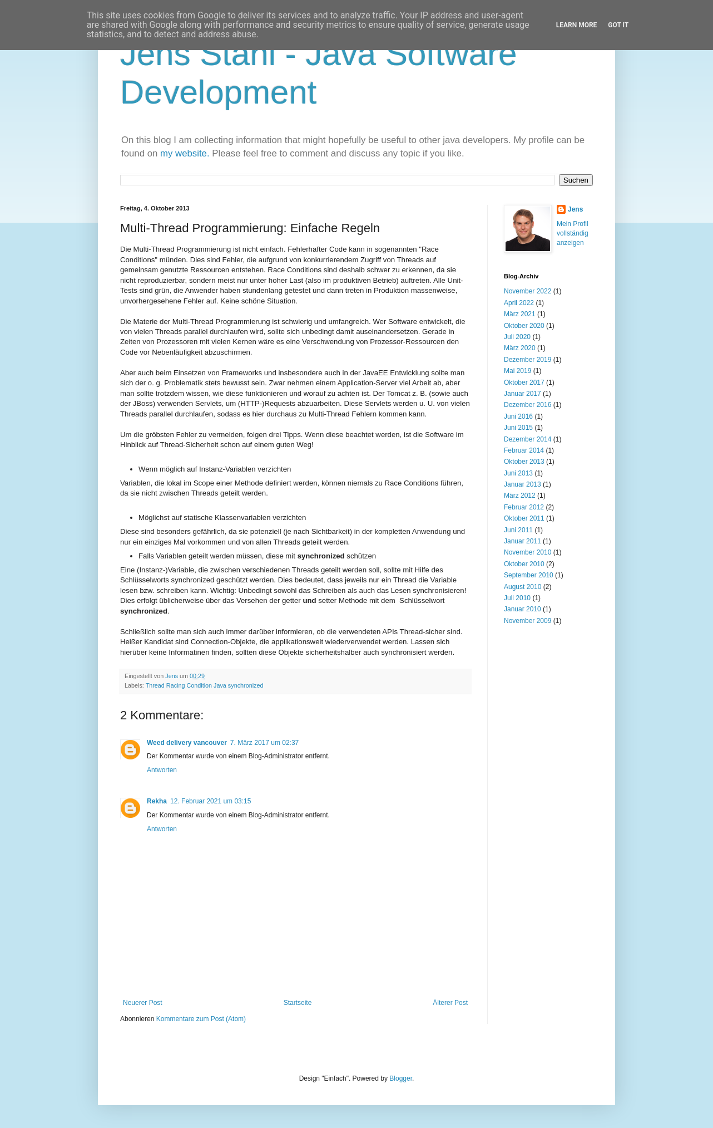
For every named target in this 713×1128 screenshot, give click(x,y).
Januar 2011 (522, 541)
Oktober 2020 (524, 326)
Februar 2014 (524, 450)
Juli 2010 (517, 598)
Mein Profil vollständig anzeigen (572, 233)
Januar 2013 (522, 484)
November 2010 (527, 552)
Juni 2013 (518, 473)
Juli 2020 (517, 337)
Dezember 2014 (527, 439)
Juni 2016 (518, 416)
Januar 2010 (522, 609)
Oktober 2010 (524, 564)
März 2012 (520, 495)
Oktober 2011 (524, 518)
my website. (185, 153)
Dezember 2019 (527, 360)
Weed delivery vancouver (187, 743)
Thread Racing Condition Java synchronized (205, 685)
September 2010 (528, 575)
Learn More (576, 25)
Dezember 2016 (527, 405)
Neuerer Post (142, 1003)
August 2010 (522, 587)
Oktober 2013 (524, 461)
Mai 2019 (517, 371)
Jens (575, 209)
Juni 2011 (518, 530)
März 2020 (520, 348)
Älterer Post (450, 1003)
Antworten (162, 770)
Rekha (157, 801)
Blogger (400, 1078)
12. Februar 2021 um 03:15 (210, 801)
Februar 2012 (524, 507)
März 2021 (520, 314)
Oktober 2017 (524, 382)
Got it (618, 25)
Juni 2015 (518, 427)
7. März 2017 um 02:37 (264, 743)
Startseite (298, 1003)
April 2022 (519, 303)
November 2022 (527, 291)
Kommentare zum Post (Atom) (201, 1019)
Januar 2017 (522, 394)
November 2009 (527, 621)
